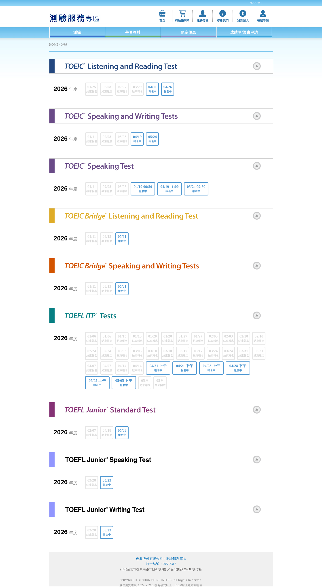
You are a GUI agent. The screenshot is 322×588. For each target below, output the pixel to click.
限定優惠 (188, 32)
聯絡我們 (223, 20)
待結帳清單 (182, 20)
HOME (53, 44)
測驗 (77, 32)
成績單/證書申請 (244, 32)
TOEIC (255, 3)
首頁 (162, 20)
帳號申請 (263, 20)
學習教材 (132, 32)
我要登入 (243, 20)
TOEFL (255, 9)
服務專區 (202, 20)
